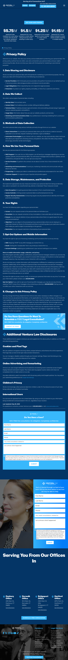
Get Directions (10, 607)
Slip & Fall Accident (56, 647)
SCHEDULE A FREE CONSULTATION (34, 617)
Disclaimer (26, 654)
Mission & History (40, 637)
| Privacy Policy (34, 654)
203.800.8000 (49, 6)
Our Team (38, 633)
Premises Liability (56, 645)
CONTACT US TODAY (13, 327)
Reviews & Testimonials (42, 639)
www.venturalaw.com (52, 407)
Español (26, 5)
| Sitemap (42, 654)
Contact (37, 635)
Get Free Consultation (33, 657)
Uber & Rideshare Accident (56, 638)
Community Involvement (38, 646)
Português (33, 5)
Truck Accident (55, 633)
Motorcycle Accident (57, 635)
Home (2, 48)
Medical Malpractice (57, 643)
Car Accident (55, 631)
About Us (37, 631)
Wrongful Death (56, 641)
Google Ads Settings (28, 378)
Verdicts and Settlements (38, 642)
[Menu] (64, 5)
